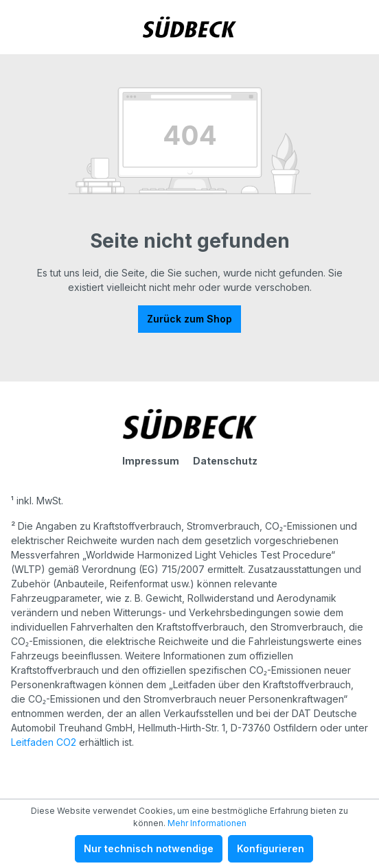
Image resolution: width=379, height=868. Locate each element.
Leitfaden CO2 (43, 742)
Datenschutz (225, 461)
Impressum (150, 461)
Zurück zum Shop (189, 319)
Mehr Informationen (207, 823)
